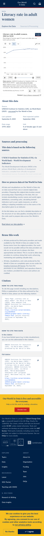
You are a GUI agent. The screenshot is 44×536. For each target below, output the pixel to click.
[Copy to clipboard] (35, 300)
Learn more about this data (24, 82)
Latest (4, 481)
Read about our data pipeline (13, 224)
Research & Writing (9, 501)
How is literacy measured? (31, 95)
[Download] (30, 91)
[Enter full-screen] (39, 91)
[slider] (15, 77)
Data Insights (6, 506)
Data (3, 465)
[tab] (5, 43)
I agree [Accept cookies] (29, 532)
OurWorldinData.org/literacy (11, 90)
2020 (38, 77)
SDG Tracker (6, 486)
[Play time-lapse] (5, 77)
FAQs (4, 439)
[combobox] (34, 3)
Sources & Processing (29, 26)
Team (25, 475)
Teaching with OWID (9, 490)
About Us (26, 461)
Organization (27, 465)
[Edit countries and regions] (37, 44)
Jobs (24, 480)
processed (12, 111)
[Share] (34, 91)
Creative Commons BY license (14, 266)
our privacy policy (23, 525)
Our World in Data (22, 4)
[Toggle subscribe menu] (39, 3)
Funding (26, 470)
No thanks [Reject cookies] (9, 532)
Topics (4, 461)
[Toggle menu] (4, 3)
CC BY (22, 90)
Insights (4, 470)
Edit (38, 43)
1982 (10, 77)
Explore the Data (9, 26)
